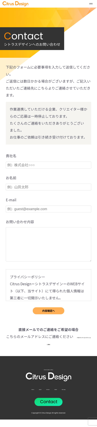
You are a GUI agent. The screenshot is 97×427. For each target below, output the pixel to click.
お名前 (11, 177)
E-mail (11, 199)
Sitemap (80, 396)
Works (62, 396)
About (30, 396)
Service (46, 396)
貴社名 (11, 155)
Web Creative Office (48, 381)
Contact (48, 409)
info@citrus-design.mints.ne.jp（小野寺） (48, 350)
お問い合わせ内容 (20, 221)
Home (14, 396)
